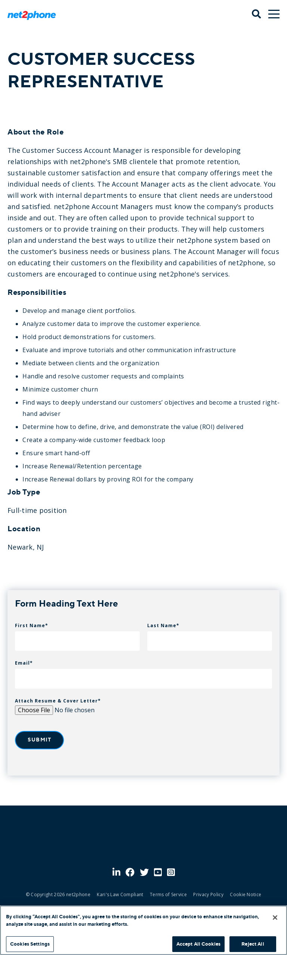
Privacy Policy (208, 894)
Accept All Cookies (198, 944)
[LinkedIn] (116, 872)
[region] (143, 930)
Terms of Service (168, 894)
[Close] (275, 917)
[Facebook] (130, 872)
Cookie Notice (245, 894)
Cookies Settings (30, 944)
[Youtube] (158, 872)
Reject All (252, 944)
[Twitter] (144, 872)
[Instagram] (171, 872)
